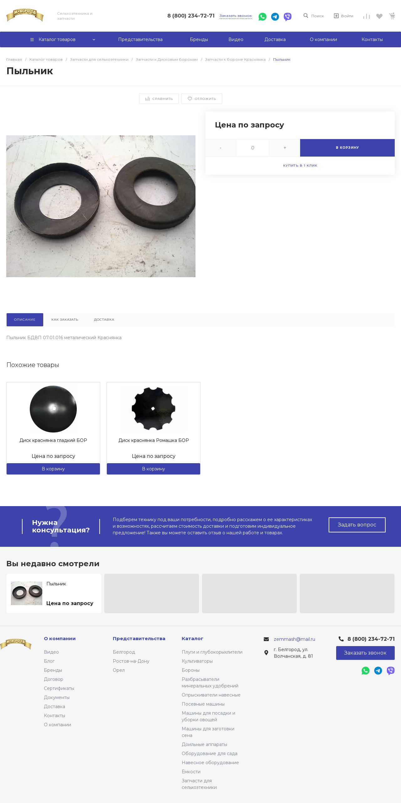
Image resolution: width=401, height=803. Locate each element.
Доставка (54, 706)
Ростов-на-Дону (131, 661)
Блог (49, 661)
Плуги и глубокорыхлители (212, 652)
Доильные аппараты (204, 744)
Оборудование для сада (209, 753)
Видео (51, 652)
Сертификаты (59, 688)
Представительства (139, 638)
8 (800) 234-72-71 (191, 16)
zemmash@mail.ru (294, 639)
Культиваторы (197, 661)
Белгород (124, 652)
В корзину (53, 469)
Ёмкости (191, 772)
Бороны (191, 670)
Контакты (54, 715)
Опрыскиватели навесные (211, 695)
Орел (119, 670)
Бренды (53, 670)
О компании (57, 725)
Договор (53, 679)
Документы (57, 697)
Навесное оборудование (210, 762)
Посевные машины (203, 704)
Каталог (192, 638)
